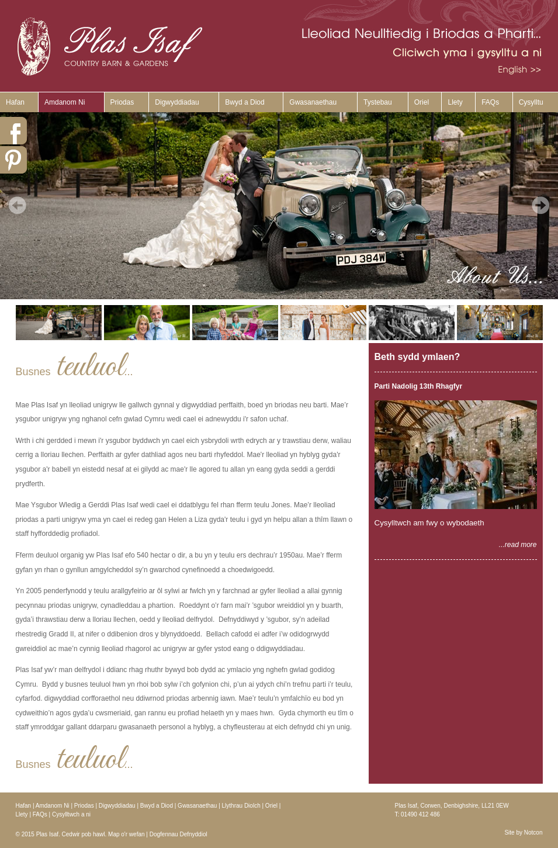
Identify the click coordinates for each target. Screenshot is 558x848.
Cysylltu (531, 102)
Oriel (421, 102)
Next (540, 205)
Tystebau (377, 102)
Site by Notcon (523, 832)
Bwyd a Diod (244, 102)
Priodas (122, 102)
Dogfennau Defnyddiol (178, 834)
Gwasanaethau (313, 102)
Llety (455, 102)
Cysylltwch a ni (71, 814)
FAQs (490, 102)
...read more (518, 545)
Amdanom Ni (64, 102)
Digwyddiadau (177, 102)
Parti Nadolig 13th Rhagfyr (419, 386)
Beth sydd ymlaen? (417, 357)
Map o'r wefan (126, 834)
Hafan (15, 102)
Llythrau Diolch (241, 805)
